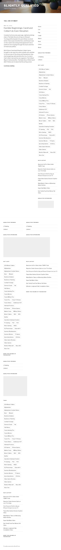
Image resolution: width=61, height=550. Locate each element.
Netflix (40, 123)
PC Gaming (42, 129)
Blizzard (46, 77)
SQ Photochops (43, 135)
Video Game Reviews (44, 146)
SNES (49, 132)
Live (39, 29)
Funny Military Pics (44, 100)
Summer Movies (43, 141)
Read (39, 41)
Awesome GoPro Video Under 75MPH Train (37, 265)
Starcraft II (52, 135)
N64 (49, 120)
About (39, 47)
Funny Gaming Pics (44, 95)
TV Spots (52, 141)
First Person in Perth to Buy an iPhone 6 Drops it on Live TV (41, 271)
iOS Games (42, 115)
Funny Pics (42, 103)
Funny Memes (42, 98)
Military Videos (52, 118)
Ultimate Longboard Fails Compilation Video (37, 286)
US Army (52, 143)
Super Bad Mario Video (44, 188)
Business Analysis (43, 80)
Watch (39, 38)
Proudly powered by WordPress (11, 546)
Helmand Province (44, 112)
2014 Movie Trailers (44, 69)
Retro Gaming (42, 132)
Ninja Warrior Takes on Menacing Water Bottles (38, 277)
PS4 (52, 129)
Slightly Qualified (21, 5)
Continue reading (9, 65)
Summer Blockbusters (45, 138)
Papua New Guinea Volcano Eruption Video (37, 274)
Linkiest (40, 59)
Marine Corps (42, 118)
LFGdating (41, 56)
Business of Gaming (44, 83)
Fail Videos (42, 92)
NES (54, 120)
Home (39, 26)
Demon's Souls (43, 89)
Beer (40, 77)
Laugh (39, 35)
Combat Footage (43, 86)
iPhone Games (51, 115)
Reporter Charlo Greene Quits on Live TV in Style (39, 268)
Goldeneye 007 (43, 109)
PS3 (48, 129)
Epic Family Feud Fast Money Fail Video (36, 283)
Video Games (42, 149)
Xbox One (41, 155)
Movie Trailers (42, 120)
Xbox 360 (52, 152)
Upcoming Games (43, 143)
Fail (50, 89)
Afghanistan (42, 72)
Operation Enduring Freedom (46, 126)
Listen (39, 44)
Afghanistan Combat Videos (46, 75)
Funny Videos (42, 106)
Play (39, 32)
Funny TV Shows (51, 103)
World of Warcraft (43, 152)
